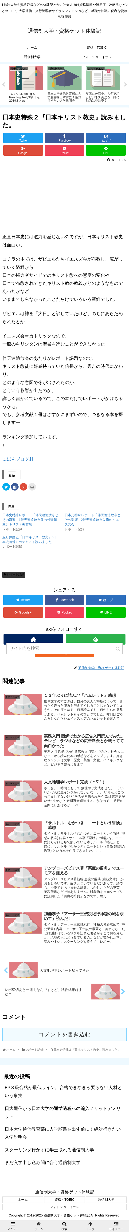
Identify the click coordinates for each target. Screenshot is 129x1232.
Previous (3, 84)
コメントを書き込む (64, 1034)
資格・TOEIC (64, 1199)
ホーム (23, 1199)
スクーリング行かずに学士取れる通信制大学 (49, 1149)
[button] (118, 653)
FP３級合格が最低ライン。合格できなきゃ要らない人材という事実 (63, 1091)
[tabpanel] (26, 83)
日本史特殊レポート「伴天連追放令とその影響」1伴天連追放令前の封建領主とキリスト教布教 (30, 519)
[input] (64, 652)
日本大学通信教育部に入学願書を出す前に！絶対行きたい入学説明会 (63, 1133)
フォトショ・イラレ (64, 1207)
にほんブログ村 (18, 459)
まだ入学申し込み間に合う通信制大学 (43, 1162)
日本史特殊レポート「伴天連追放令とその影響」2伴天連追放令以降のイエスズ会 (93, 519)
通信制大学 (106, 1199)
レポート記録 (15, 574)
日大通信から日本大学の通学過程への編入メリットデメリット (63, 1112)
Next (125, 84)
